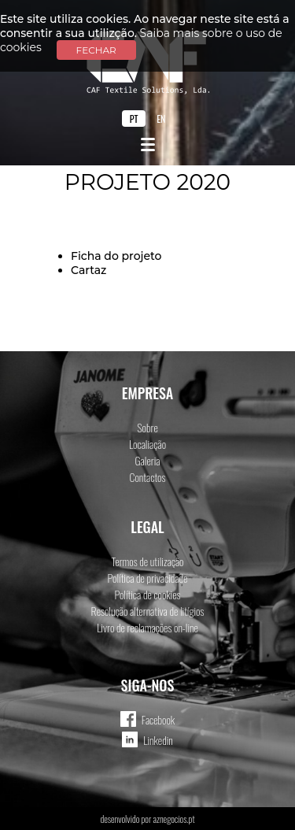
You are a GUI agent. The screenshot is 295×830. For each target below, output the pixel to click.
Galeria (147, 460)
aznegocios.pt (174, 818)
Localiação (147, 443)
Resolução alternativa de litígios (148, 610)
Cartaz (88, 270)
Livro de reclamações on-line (147, 627)
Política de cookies (147, 594)
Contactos (148, 477)
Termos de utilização (148, 561)
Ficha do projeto (116, 256)
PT (134, 118)
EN (161, 118)
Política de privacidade (148, 577)
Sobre (147, 427)
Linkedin (158, 740)
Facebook (158, 719)
